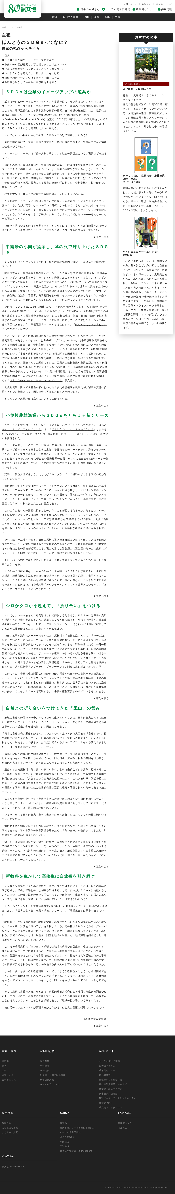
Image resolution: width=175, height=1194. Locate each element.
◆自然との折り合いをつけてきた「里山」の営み (30, 77)
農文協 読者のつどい (110, 1089)
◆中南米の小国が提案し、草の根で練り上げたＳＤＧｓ (34, 64)
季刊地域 (44, 1066)
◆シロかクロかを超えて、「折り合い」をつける (30, 73)
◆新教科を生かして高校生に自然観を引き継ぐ (29, 82)
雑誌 (54, 17)
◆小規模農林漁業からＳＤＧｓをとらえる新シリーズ (33, 69)
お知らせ (146, 4)
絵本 (86, 17)
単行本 (5, 1061)
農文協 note (105, 1103)
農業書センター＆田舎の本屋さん (77, 1127)
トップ (5, 27)
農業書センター (145, 9)
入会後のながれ (10, 1127)
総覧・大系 (7, 1075)
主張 (117, 17)
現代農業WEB (106, 1075)
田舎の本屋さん (90, 9)
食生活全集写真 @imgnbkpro (76, 1151)
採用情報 (166, 9)
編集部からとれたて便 (110, 1079)
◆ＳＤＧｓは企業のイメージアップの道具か (28, 60)
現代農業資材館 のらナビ (113, 1084)
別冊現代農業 (47, 1079)
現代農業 (44, 1061)
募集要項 (6, 1123)
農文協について (164, 4)
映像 (96, 17)
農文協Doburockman (13, 1166)
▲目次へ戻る (101, 237)
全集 (107, 17)
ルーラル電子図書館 (118, 9)
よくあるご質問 (10, 1132)
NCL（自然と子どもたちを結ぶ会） (117, 1098)
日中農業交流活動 (108, 1093)
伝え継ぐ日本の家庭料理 (52, 1075)
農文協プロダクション (110, 1107)
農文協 (63, 1123)
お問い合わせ (130, 4)
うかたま (44, 1070)
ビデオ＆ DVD (9, 1079)
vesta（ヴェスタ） (50, 1084)
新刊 (70, 17)
